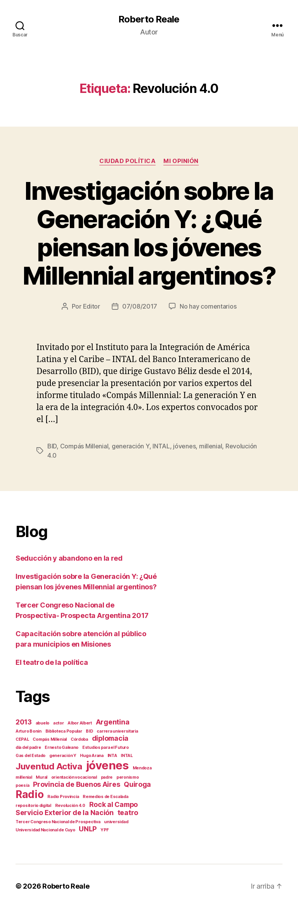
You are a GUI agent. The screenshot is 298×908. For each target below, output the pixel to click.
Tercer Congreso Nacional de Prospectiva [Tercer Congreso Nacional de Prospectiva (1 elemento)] (58, 821)
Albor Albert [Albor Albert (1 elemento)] (80, 723)
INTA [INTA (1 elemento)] (112, 755)
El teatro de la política (52, 662)
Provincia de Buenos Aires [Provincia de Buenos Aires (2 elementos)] (76, 784)
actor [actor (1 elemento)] (58, 723)
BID (52, 446)
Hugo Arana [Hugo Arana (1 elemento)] (91, 755)
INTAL (161, 446)
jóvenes (184, 446)
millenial (210, 446)
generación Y (130, 446)
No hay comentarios (208, 306)
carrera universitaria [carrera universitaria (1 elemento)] (117, 731)
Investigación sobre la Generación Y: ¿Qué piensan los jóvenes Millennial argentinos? (149, 233)
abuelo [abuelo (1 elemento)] (42, 723)
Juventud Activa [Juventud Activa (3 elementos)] (49, 766)
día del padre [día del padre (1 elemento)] (28, 747)
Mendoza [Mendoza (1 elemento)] (142, 768)
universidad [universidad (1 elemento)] (116, 821)
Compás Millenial (84, 446)
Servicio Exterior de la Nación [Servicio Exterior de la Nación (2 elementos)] (65, 812)
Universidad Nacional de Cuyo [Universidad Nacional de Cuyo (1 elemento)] (45, 829)
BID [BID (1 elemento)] (89, 731)
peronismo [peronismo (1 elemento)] (127, 777)
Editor (91, 306)
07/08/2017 (139, 306)
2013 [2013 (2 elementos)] (24, 722)
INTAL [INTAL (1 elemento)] (127, 755)
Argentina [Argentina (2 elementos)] (113, 722)
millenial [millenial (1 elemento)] (24, 777)
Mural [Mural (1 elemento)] (41, 777)
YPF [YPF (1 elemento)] (104, 829)
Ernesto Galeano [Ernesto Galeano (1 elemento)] (61, 747)
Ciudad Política (127, 161)
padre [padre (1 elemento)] (107, 777)
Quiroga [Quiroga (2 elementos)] (137, 784)
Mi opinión (181, 161)
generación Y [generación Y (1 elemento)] (62, 755)
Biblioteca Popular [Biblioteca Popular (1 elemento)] (63, 731)
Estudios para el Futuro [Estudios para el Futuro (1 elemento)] (105, 747)
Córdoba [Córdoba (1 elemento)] (79, 739)
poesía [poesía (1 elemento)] (22, 785)
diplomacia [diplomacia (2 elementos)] (110, 738)
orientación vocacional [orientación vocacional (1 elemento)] (74, 777)
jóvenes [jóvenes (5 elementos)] (107, 765)
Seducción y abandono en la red (69, 558)
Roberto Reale (148, 19)
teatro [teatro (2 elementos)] (128, 812)
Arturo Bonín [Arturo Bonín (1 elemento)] (29, 731)
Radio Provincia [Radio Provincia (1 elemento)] (63, 796)
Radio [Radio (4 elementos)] (30, 794)
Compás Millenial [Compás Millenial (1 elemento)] (50, 739)
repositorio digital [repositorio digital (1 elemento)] (33, 805)
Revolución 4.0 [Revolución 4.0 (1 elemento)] (70, 805)
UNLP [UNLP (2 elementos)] (88, 829)
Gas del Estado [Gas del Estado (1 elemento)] (30, 755)
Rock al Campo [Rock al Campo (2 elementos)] (113, 804)
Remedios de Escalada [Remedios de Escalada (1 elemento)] (105, 796)
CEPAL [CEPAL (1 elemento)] (22, 739)
